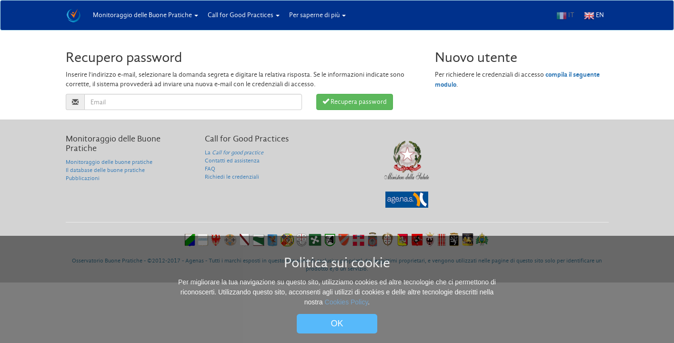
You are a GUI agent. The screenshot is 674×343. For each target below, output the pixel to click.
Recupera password (354, 102)
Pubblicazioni (83, 178)
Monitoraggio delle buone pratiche (109, 162)
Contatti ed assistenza (232, 160)
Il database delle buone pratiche (105, 170)
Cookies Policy (346, 302)
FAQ (210, 168)
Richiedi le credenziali (232, 176)
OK (337, 323)
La (234, 152)
